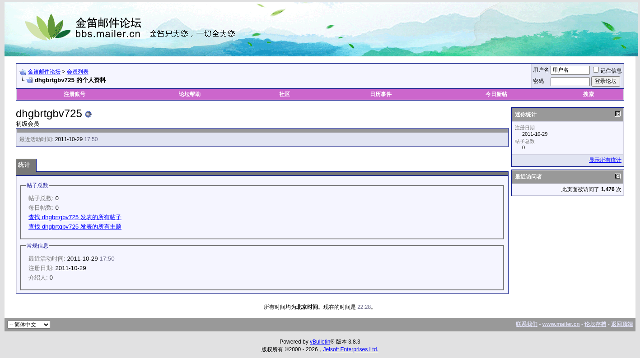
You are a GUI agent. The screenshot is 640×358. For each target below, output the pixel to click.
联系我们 (526, 324)
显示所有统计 (605, 160)
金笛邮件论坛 (44, 72)
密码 (538, 81)
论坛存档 (595, 324)
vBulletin (320, 342)
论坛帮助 (190, 94)
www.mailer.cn (561, 324)
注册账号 (74, 94)
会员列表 (78, 72)
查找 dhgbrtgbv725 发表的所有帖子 (74, 217)
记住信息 (607, 71)
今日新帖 (496, 94)
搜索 (588, 94)
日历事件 (381, 94)
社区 (285, 94)
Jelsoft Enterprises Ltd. (350, 349)
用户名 (541, 70)
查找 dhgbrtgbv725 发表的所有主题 (74, 226)
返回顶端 (622, 324)
